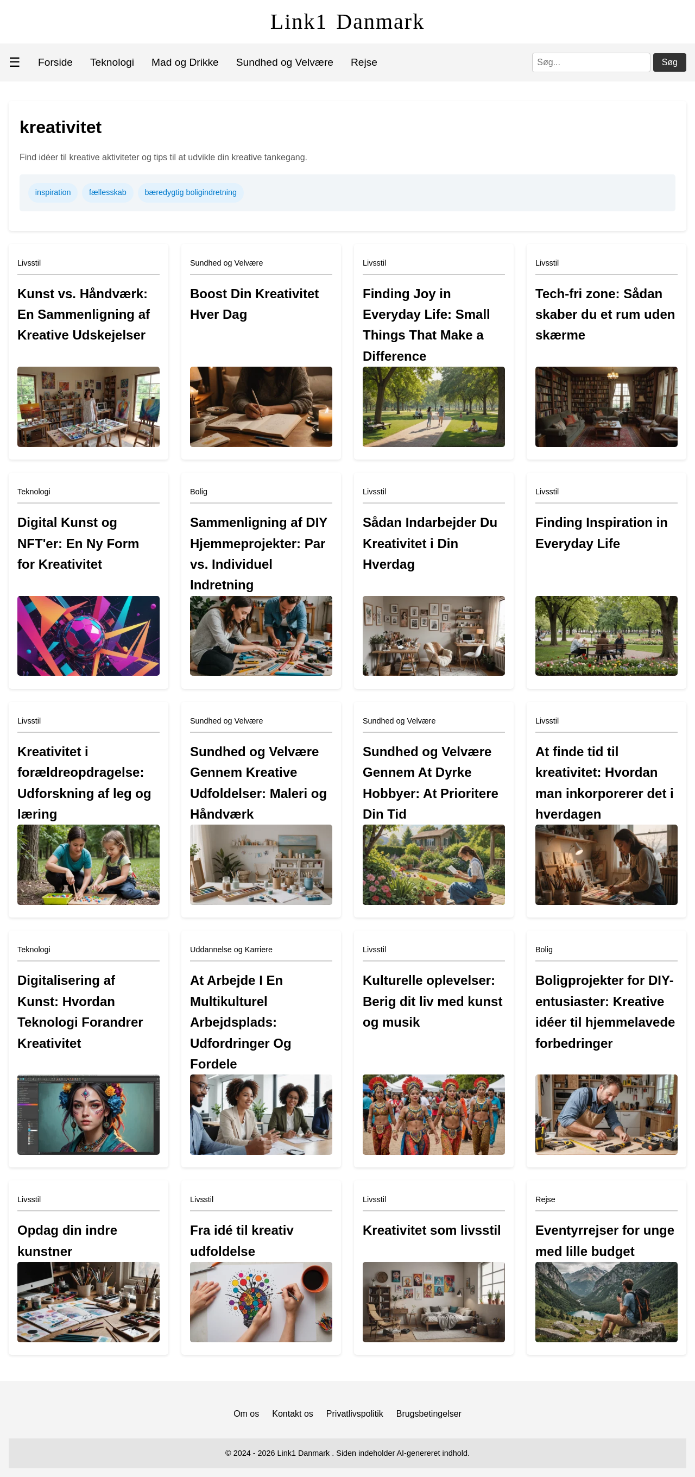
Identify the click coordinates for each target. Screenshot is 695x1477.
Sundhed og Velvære (284, 62)
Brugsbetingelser (429, 1413)
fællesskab (108, 192)
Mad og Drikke (185, 62)
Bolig (198, 491)
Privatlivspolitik (354, 1413)
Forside (55, 62)
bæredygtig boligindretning (190, 192)
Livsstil (29, 263)
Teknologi (112, 62)
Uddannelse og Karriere (231, 949)
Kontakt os (292, 1413)
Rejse (364, 62)
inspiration (53, 192)
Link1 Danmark (347, 21)
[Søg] (591, 62)
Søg (670, 62)
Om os (246, 1413)
